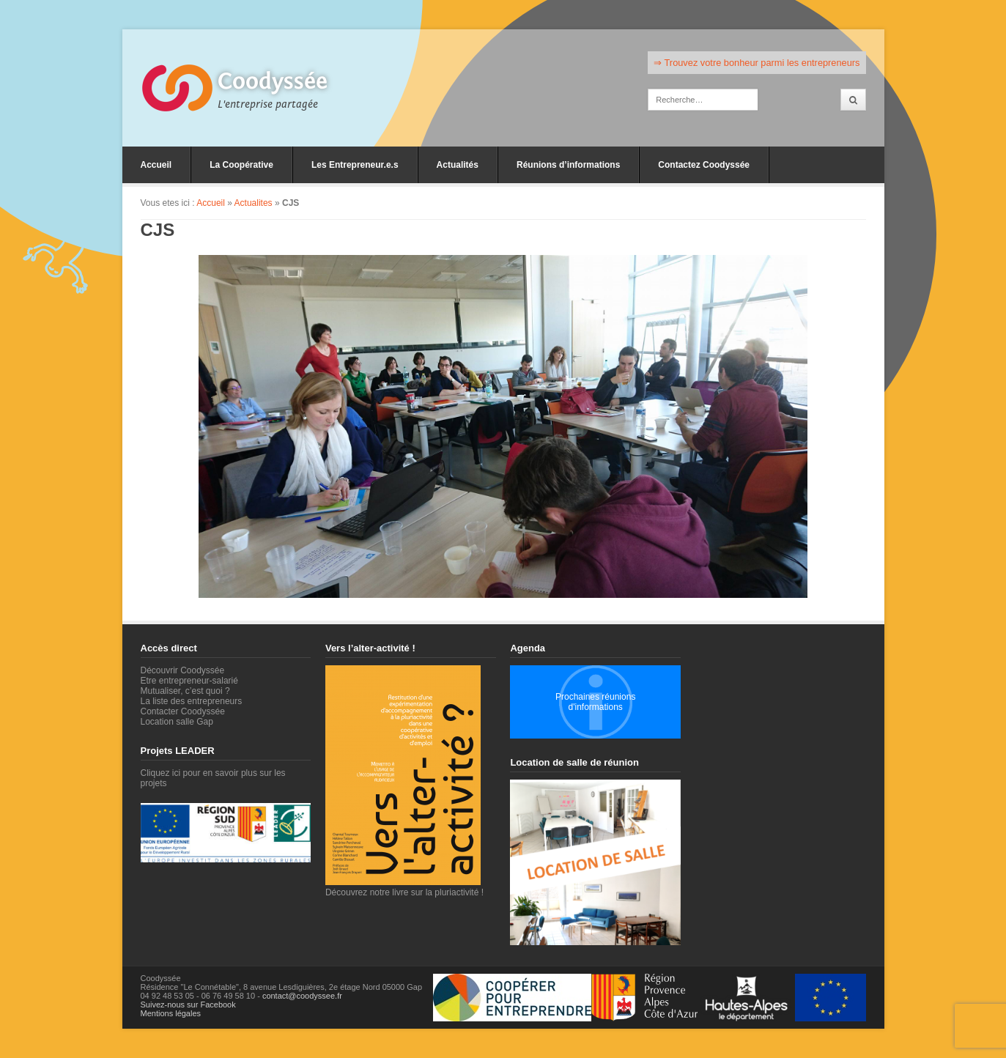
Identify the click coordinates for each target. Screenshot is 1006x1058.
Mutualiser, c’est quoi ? (185, 691)
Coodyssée (273, 81)
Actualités (457, 165)
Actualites (253, 203)
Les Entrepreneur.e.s (355, 165)
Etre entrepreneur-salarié (189, 681)
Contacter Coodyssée (183, 711)
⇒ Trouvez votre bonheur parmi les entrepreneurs (756, 62)
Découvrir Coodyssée (183, 670)
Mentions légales (171, 1013)
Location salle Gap (177, 722)
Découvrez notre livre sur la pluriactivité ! (404, 887)
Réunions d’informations (568, 165)
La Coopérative (241, 165)
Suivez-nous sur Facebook (188, 1004)
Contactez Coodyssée (704, 165)
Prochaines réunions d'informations (595, 702)
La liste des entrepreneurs (192, 701)
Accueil (156, 165)
